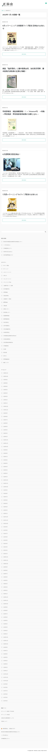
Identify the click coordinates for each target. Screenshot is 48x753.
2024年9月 (5, 413)
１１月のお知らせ (6, 244)
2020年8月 (5, 570)
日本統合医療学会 (6, 339)
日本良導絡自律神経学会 (8, 342)
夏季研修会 (5, 302)
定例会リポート (6, 308)
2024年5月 (5, 426)
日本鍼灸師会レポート (7, 248)
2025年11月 (5, 373)
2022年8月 (5, 493)
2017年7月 (5, 690)
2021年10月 (5, 523)
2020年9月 (5, 566)
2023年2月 (5, 473)
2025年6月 (5, 386)
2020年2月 (5, 590)
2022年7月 (5, 496)
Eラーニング (5, 268)
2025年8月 (5, 383)
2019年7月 (5, 613)
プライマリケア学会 (7, 282)
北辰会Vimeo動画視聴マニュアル (7, 717)
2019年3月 (5, 627)
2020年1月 (5, 593)
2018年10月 (5, 643)
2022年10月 (5, 486)
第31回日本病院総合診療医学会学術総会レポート (12, 241)
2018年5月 (5, 657)
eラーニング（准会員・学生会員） (8, 711)
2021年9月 (5, 526)
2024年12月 (5, 406)
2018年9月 (5, 647)
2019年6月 (5, 617)
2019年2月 (5, 630)
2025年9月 (5, 379)
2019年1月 (5, 633)
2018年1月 (5, 670)
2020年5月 (5, 580)
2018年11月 (5, 640)
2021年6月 (5, 536)
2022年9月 (5, 490)
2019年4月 (5, 623)
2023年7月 (5, 456)
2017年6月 (5, 694)
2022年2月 (5, 510)
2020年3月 (5, 587)
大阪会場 (5, 305)
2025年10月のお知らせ (7, 251)
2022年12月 (5, 480)
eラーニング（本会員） (5, 714)
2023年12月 (5, 439)
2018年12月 (5, 637)
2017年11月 (5, 677)
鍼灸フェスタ (6, 362)
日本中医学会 (6, 322)
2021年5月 (5, 540)
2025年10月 (5, 376)
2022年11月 (5, 483)
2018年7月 (5, 650)
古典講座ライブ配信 (7, 298)
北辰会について (4, 721)
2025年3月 (5, 396)
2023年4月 (5, 466)
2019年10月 (5, 603)
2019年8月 (5, 610)
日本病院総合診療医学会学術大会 (9, 335)
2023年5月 (5, 463)
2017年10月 (5, 680)
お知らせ (5, 275)
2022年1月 (5, 513)
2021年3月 (5, 546)
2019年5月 (5, 620)
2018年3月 (5, 663)
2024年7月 (5, 419)
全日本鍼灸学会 (6, 288)
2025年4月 (5, 393)
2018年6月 (5, 653)
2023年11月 (5, 443)
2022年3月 (5, 506)
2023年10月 (5, 446)
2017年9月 (5, 684)
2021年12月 (5, 516)
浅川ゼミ (5, 355)
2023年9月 (5, 449)
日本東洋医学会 (6, 332)
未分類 (4, 349)
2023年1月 (5, 476)
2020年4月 (5, 583)
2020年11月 (5, 560)
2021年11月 (5, 520)
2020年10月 (5, 563)
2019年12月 (5, 597)
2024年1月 (5, 436)
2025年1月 (5, 403)
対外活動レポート (6, 312)
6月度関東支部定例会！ (12, 154)
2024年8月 (5, 416)
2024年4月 (5, 429)
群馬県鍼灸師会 (6, 359)
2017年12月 (5, 674)
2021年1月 (5, 553)
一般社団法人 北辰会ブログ (8, 728)
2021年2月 (5, 550)
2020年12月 (5, 556)
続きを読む (24, 54)
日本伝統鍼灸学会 (6, 329)
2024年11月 (5, 409)
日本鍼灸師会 (6, 345)
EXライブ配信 (6, 265)
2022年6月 (5, 500)
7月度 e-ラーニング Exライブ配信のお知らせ (20, 194)
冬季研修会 (5, 292)
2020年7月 (5, 573)
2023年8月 (5, 453)
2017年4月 (5, 700)
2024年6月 (5, 423)
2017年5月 (5, 697)
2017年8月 (5, 687)
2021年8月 (5, 530)
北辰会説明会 (6, 295)
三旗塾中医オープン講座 (8, 285)
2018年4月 (5, 660)
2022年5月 (5, 503)
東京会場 (5, 352)
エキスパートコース (7, 272)
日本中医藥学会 (6, 325)
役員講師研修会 (6, 315)
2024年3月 (5, 433)
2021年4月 (5, 543)
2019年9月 (5, 607)
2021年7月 (5, 533)
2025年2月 (5, 399)
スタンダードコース (7, 278)
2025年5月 (5, 389)
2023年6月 (5, 459)
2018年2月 (5, 667)
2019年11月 (5, 600)
